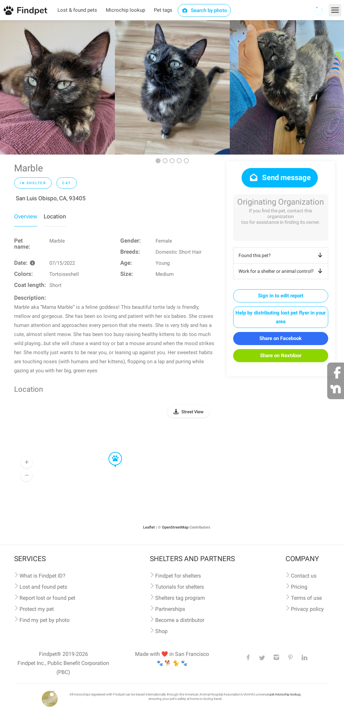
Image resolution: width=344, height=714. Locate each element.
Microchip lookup (125, 10)
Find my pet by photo (44, 620)
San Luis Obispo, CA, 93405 (51, 198)
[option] (57, 87)
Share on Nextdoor (280, 355)
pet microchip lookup (285, 694)
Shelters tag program (180, 598)
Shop (161, 631)
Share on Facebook (280, 338)
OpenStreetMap (175, 527)
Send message (280, 177)
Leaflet (149, 527)
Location (55, 216)
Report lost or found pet (47, 598)
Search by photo (204, 10)
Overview (25, 216)
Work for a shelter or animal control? (282, 271)
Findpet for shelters (178, 576)
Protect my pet (36, 609)
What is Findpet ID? (42, 576)
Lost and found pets (43, 587)
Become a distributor (179, 620)
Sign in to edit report (280, 296)
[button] (111, 452)
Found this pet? (282, 255)
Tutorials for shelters (179, 587)
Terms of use (306, 598)
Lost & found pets (77, 10)
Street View (192, 411)
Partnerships (170, 609)
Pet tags (163, 10)
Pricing (299, 587)
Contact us (303, 576)
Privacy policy (307, 609)
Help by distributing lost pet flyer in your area (280, 317)
